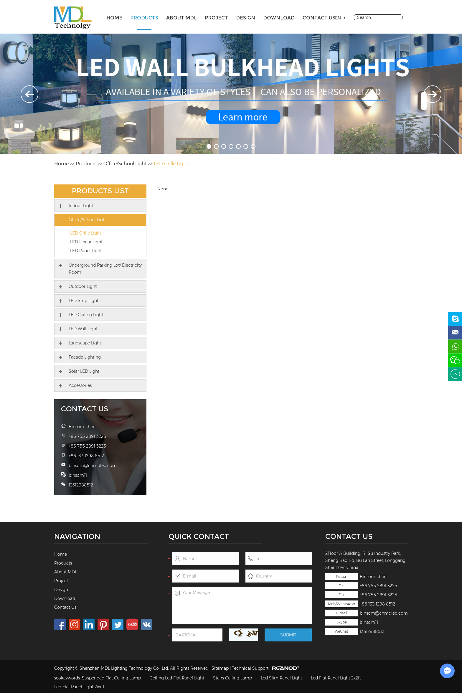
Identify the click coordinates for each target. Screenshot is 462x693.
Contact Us (319, 18)
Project (216, 18)
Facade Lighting (85, 357)
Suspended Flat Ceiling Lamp (111, 678)
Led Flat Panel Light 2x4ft (79, 686)
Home (114, 18)
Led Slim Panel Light (281, 678)
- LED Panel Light (84, 250)
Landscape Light (85, 343)
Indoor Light (81, 205)
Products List (100, 191)
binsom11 (369, 622)
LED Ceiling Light (86, 314)
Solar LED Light (84, 371)
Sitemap (220, 668)
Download (279, 18)
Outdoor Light (83, 286)
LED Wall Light (83, 328)
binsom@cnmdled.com (384, 613)
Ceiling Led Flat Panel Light (177, 678)
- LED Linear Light (85, 242)
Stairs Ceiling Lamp (232, 678)
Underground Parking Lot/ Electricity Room (105, 269)
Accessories (80, 385)
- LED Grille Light (84, 233)
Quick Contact (199, 536)
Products (144, 18)
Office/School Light (125, 163)
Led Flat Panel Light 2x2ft (336, 678)
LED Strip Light (83, 300)
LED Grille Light (171, 163)
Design (245, 18)
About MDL (181, 18)
